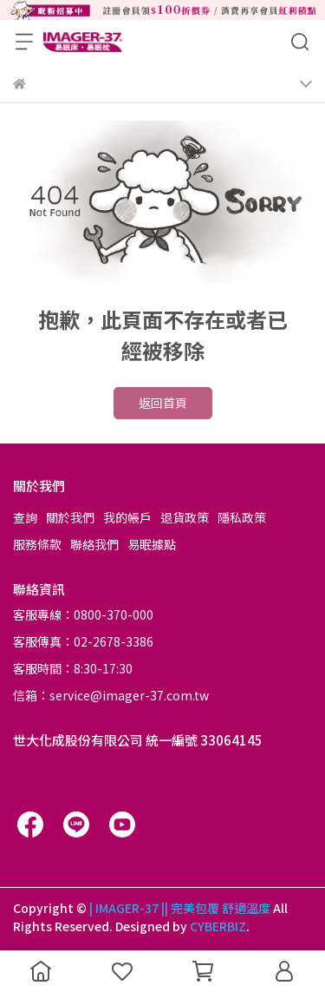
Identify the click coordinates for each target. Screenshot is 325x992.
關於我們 (70, 517)
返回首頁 (163, 402)
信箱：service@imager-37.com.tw (111, 695)
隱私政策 (242, 517)
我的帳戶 (127, 517)
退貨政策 (184, 517)
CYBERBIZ (218, 926)
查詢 (25, 517)
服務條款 (37, 544)
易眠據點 (151, 544)
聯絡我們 (94, 544)
